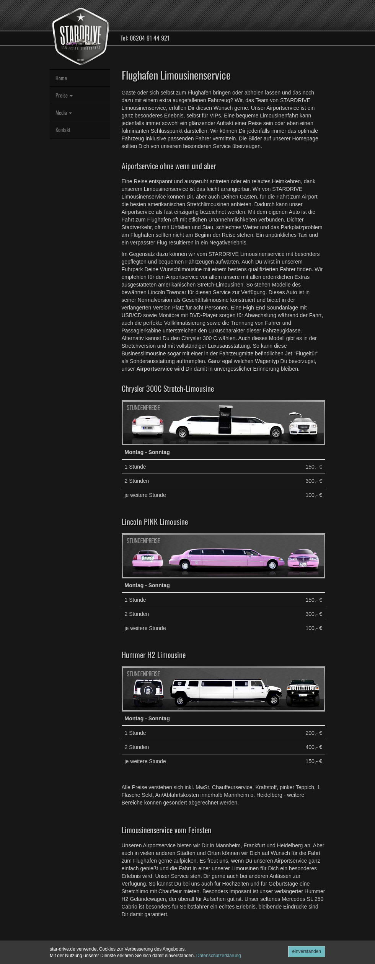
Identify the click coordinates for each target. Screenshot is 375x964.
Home (61, 78)
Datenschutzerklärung (218, 955)
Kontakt (62, 129)
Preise (64, 95)
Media (63, 112)
